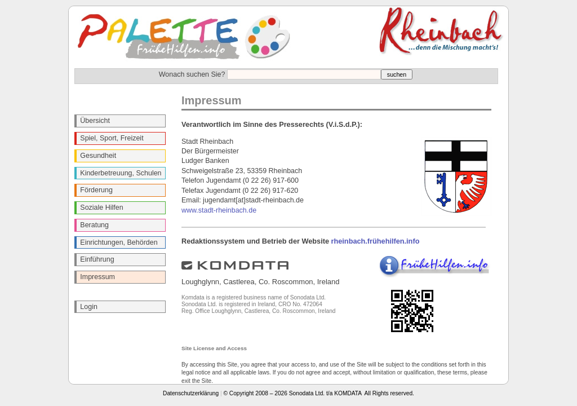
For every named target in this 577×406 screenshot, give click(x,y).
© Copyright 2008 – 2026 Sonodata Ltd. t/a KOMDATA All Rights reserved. (319, 393)
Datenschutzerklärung (191, 393)
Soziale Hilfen (101, 207)
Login (88, 307)
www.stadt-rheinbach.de (218, 210)
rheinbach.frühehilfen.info (375, 241)
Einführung (97, 259)
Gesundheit (98, 156)
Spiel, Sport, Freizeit (111, 138)
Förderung (96, 190)
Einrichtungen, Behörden (118, 242)
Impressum (97, 277)
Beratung (94, 225)
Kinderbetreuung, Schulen (120, 173)
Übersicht (95, 121)
